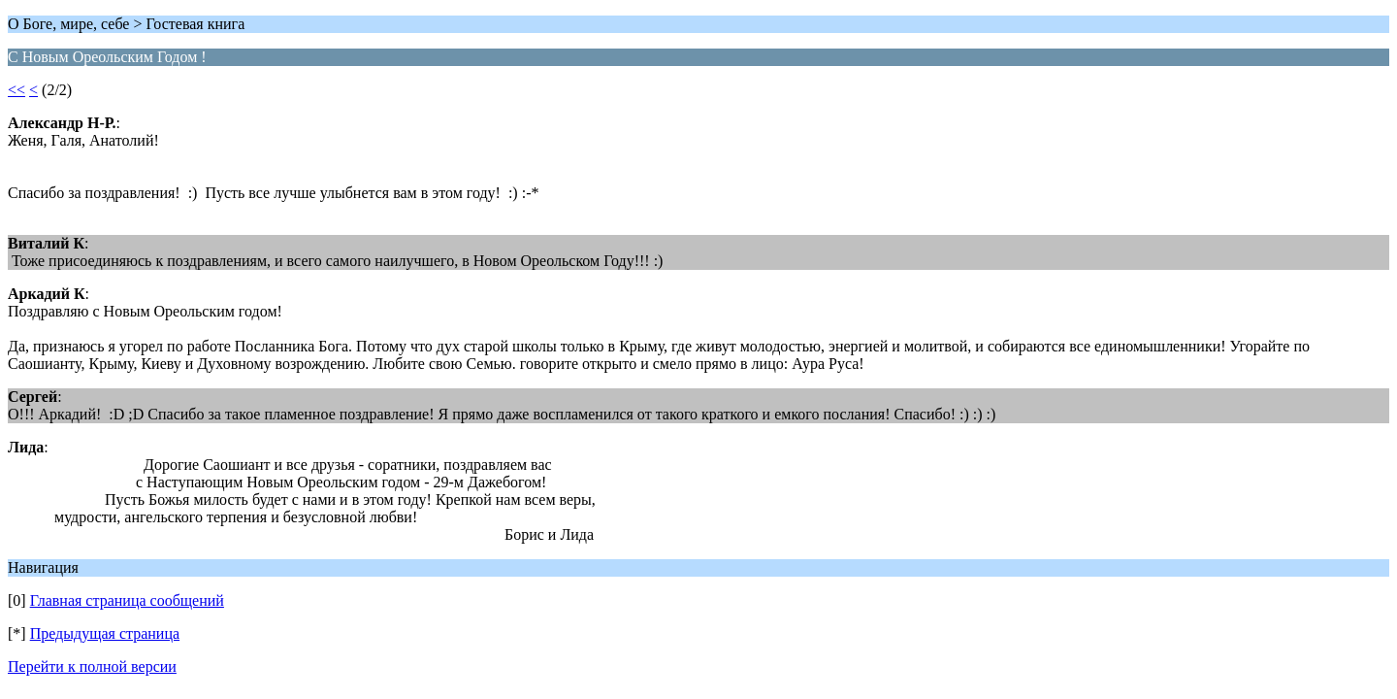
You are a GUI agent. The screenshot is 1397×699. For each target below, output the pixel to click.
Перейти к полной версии (92, 666)
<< (16, 90)
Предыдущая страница (104, 633)
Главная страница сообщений (127, 600)
